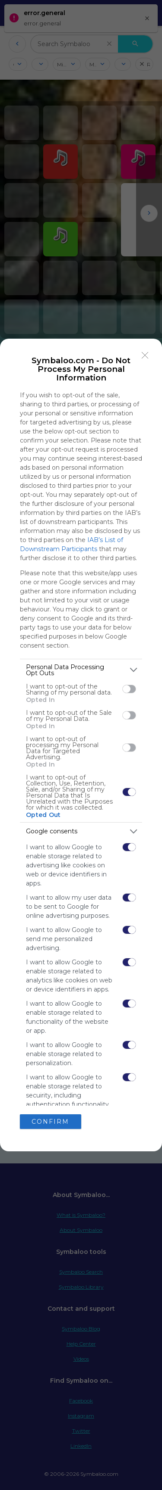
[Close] (145, 355)
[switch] (129, 689)
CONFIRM (50, 1121)
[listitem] (81, 670)
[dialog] (81, 745)
